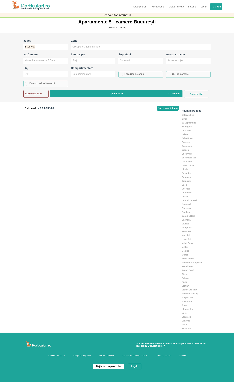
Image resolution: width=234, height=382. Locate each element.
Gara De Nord (188, 216)
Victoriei (186, 321)
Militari (185, 247)
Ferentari (186, 204)
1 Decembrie (188, 115)
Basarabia (187, 146)
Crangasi (186, 181)
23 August (187, 126)
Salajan (185, 286)
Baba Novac (188, 138)
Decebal (186, 189)
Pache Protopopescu (192, 262)
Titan (184, 305)
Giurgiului (187, 227)
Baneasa (186, 142)
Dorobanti (187, 192)
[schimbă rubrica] (116, 27)
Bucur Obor (187, 154)
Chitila (185, 169)
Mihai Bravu (188, 243)
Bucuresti (186, 328)
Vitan (184, 324)
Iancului (186, 235)
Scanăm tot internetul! (117, 15)
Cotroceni (186, 177)
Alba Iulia (186, 130)
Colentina (186, 173)
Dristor (185, 196)
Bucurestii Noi (189, 158)
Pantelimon (187, 266)
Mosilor (185, 251)
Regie (184, 282)
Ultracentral (187, 309)
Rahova (185, 278)
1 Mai (184, 119)
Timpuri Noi (187, 297)
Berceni (185, 150)
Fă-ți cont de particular (108, 366)
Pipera (185, 274)
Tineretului (187, 301)
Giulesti (185, 224)
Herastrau (186, 231)
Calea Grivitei (188, 165)
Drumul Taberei (189, 200)
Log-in (134, 366)
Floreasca (186, 208)
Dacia (184, 185)
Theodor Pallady (190, 293)
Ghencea (186, 220)
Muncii (185, 255)
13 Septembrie (189, 123)
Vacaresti (186, 317)
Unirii (184, 313)
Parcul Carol (188, 270)
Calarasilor (187, 161)
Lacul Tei (186, 239)
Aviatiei (185, 134)
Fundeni (186, 212)
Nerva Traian (188, 258)
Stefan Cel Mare (189, 290)
